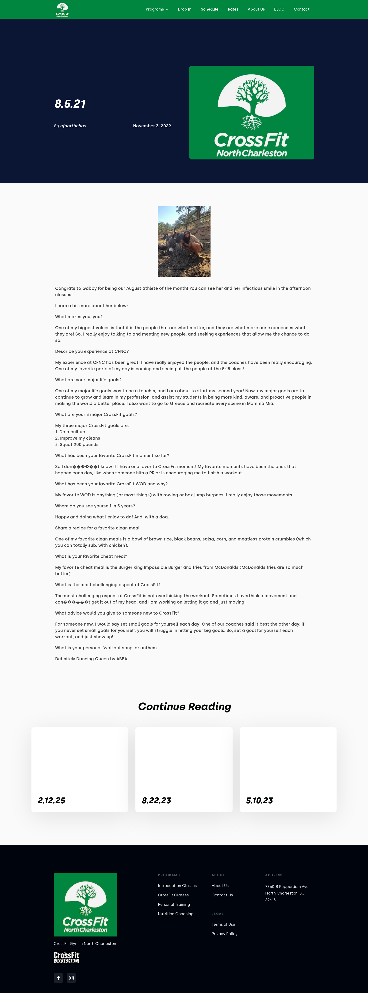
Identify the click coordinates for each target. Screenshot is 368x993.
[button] (156, 9)
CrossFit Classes (173, 895)
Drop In (185, 9)
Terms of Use (223, 924)
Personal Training (174, 904)
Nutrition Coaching (175, 914)
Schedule (209, 9)
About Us (256, 9)
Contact (302, 9)
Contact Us (222, 895)
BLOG (279, 9)
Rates (233, 9)
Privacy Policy (225, 934)
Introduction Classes (177, 886)
